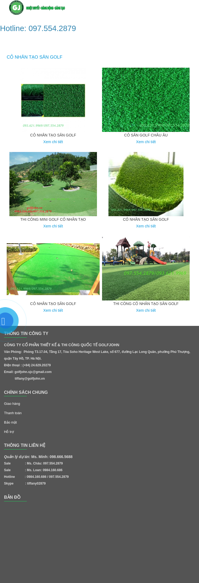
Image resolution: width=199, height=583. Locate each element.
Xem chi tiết (53, 142)
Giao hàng (12, 404)
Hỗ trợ (9, 432)
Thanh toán (13, 413)
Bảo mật (10, 422)
